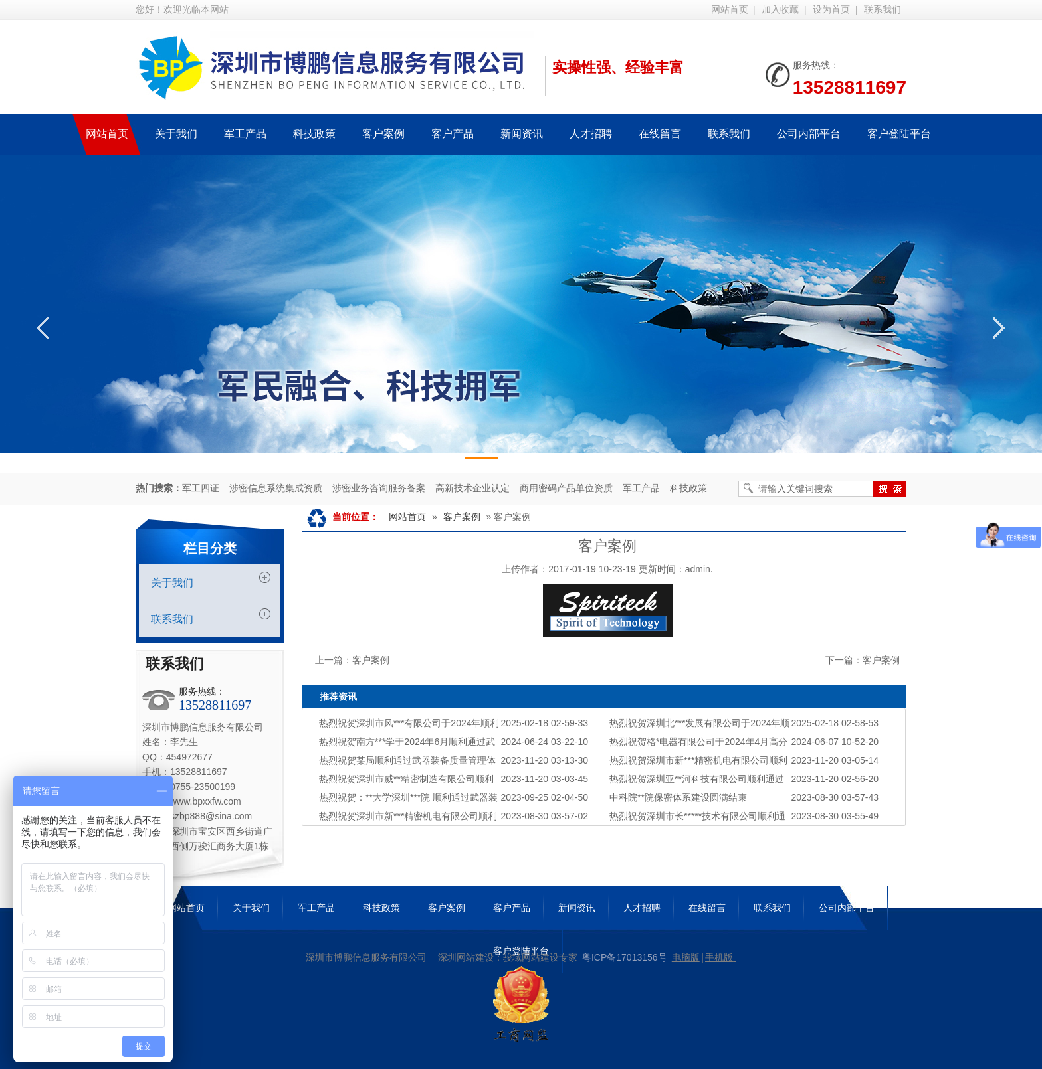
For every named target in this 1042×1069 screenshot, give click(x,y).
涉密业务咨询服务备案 (378, 488)
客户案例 (461, 516)
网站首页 (729, 10)
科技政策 (688, 488)
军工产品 (641, 488)
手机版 (719, 957)
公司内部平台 (847, 907)
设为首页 (831, 10)
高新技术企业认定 (472, 488)
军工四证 (200, 488)
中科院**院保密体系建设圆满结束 (678, 797)
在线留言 (707, 907)
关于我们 (172, 582)
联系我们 (882, 10)
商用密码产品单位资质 (566, 488)
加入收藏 (780, 10)
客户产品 (511, 907)
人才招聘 (642, 907)
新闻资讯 (576, 907)
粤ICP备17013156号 (624, 957)
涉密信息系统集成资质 (275, 488)
